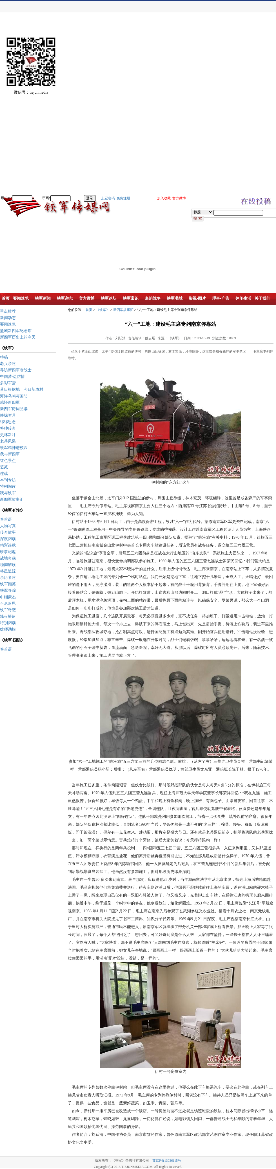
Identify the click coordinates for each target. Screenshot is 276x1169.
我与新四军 (10, 454)
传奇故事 (8, 532)
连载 (4, 473)
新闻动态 (8, 318)
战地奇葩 (8, 558)
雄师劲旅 (8, 629)
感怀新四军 (10, 402)
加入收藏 (164, 198)
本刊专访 (8, 480)
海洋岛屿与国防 (14, 396)
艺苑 (4, 467)
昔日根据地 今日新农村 (21, 389)
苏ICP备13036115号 (166, 1161)
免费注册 (123, 198)
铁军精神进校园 (14, 448)
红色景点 (8, 461)
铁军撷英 (8, 584)
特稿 (4, 357)
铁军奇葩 (8, 610)
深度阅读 (8, 539)
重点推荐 (8, 311)
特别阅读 (8, 486)
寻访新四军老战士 (16, 370)
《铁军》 (103, 310)
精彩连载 (8, 545)
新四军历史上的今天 (17, 337)
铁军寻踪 (8, 590)
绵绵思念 (8, 422)
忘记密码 (108, 198)
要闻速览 (8, 324)
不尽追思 (8, 603)
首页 (89, 310)
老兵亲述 (8, 364)
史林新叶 (8, 435)
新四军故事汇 (12, 499)
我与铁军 (8, 493)
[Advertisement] (256, 109)
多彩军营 (8, 383)
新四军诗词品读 (14, 409)
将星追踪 (8, 571)
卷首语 (6, 519)
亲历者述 (8, 578)
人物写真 (8, 526)
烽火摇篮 (8, 616)
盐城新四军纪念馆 (16, 331)
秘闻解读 (8, 565)
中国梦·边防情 (12, 376)
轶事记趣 (8, 552)
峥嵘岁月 (8, 415)
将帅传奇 (8, 428)
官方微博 (179, 198)
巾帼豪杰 (8, 597)
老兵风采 (8, 441)
